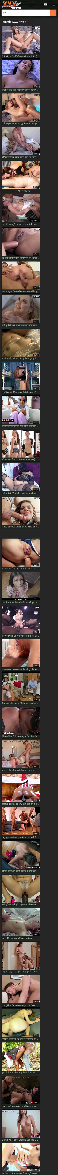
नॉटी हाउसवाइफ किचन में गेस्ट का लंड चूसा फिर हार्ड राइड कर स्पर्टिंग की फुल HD (28, 901)
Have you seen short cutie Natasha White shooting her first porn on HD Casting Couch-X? (29, 920)
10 (33, 577)
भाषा (45, 4)
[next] (40, 578)
